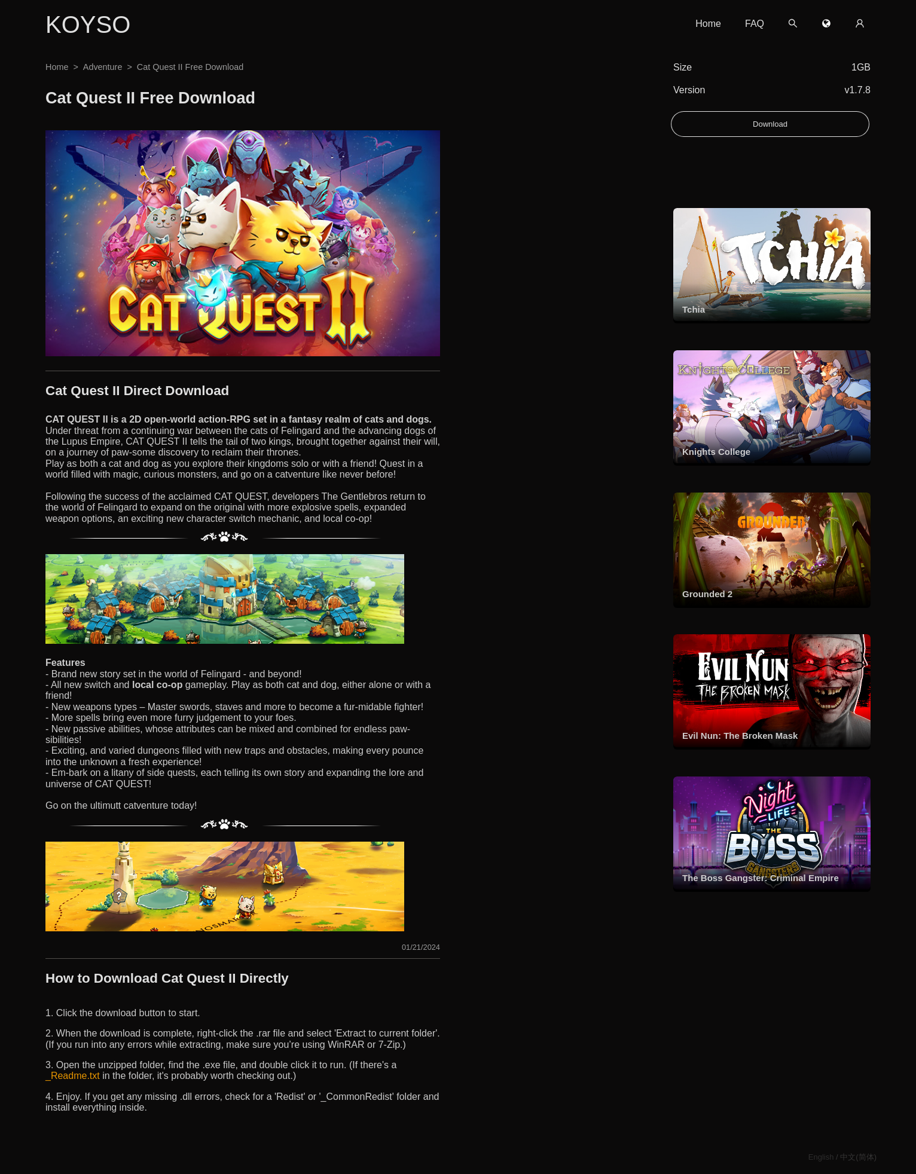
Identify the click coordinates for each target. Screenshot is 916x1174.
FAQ (754, 24)
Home (708, 24)
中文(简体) (858, 1156)
